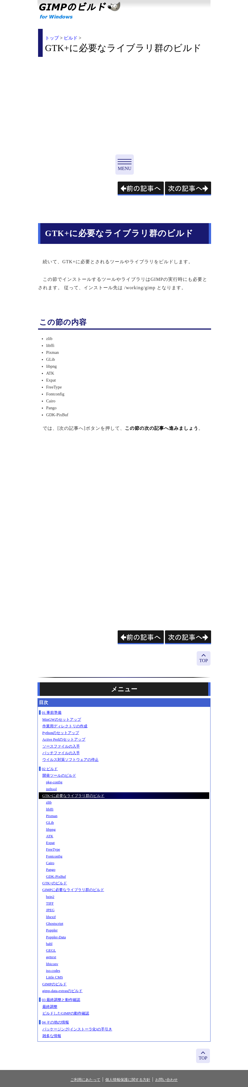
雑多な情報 (51, 1036)
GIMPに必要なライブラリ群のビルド (73, 890)
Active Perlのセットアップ (64, 739)
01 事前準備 (51, 712)
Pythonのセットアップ (60, 733)
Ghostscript (54, 923)
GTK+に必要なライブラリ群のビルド (73, 795)
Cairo (50, 863)
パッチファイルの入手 (61, 753)
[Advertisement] (86, 101)
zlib (49, 802)
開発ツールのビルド (59, 775)
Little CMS (54, 977)
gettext (51, 957)
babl (49, 944)
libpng (51, 829)
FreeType (53, 849)
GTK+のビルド (54, 883)
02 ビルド (50, 769)
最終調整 (49, 1006)
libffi (50, 809)
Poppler (52, 930)
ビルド (71, 38)
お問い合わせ (166, 1079)
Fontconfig (54, 856)
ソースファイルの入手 (61, 746)
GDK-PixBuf (56, 876)
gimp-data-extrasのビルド (62, 991)
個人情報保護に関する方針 (127, 1079)
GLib (50, 822)
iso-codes (53, 970)
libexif (51, 917)
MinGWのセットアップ (61, 719)
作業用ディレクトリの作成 (64, 726)
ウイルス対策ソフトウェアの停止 (70, 759)
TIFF (50, 903)
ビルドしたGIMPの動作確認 (65, 1013)
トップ (52, 38)
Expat (50, 843)
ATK (49, 836)
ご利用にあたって (85, 1079)
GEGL (51, 950)
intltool (51, 789)
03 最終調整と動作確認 (61, 1000)
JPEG (50, 910)
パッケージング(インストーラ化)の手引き (77, 1029)
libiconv (52, 964)
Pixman (52, 816)
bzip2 (50, 896)
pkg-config (54, 782)
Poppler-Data (56, 937)
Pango (50, 869)
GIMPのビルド (54, 984)
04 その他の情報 (55, 1022)
